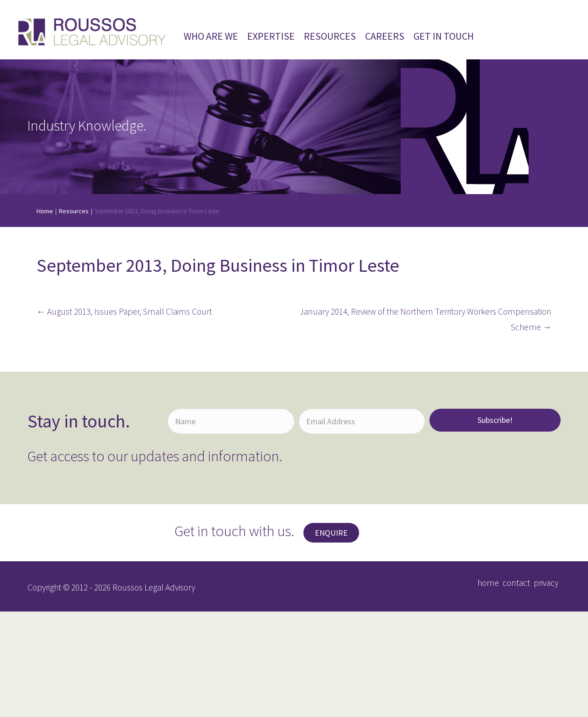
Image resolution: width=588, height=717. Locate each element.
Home (45, 211)
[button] (331, 533)
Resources (74, 211)
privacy (546, 582)
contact (516, 582)
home (488, 582)
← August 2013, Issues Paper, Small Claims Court (124, 311)
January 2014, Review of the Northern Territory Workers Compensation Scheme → (425, 319)
